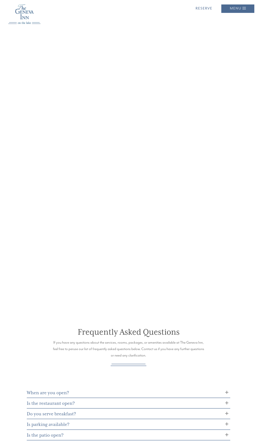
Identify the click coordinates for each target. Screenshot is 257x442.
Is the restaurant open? (52, 404)
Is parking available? (49, 426)
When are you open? (49, 393)
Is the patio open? (46, 437)
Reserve (204, 8)
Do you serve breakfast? (53, 415)
